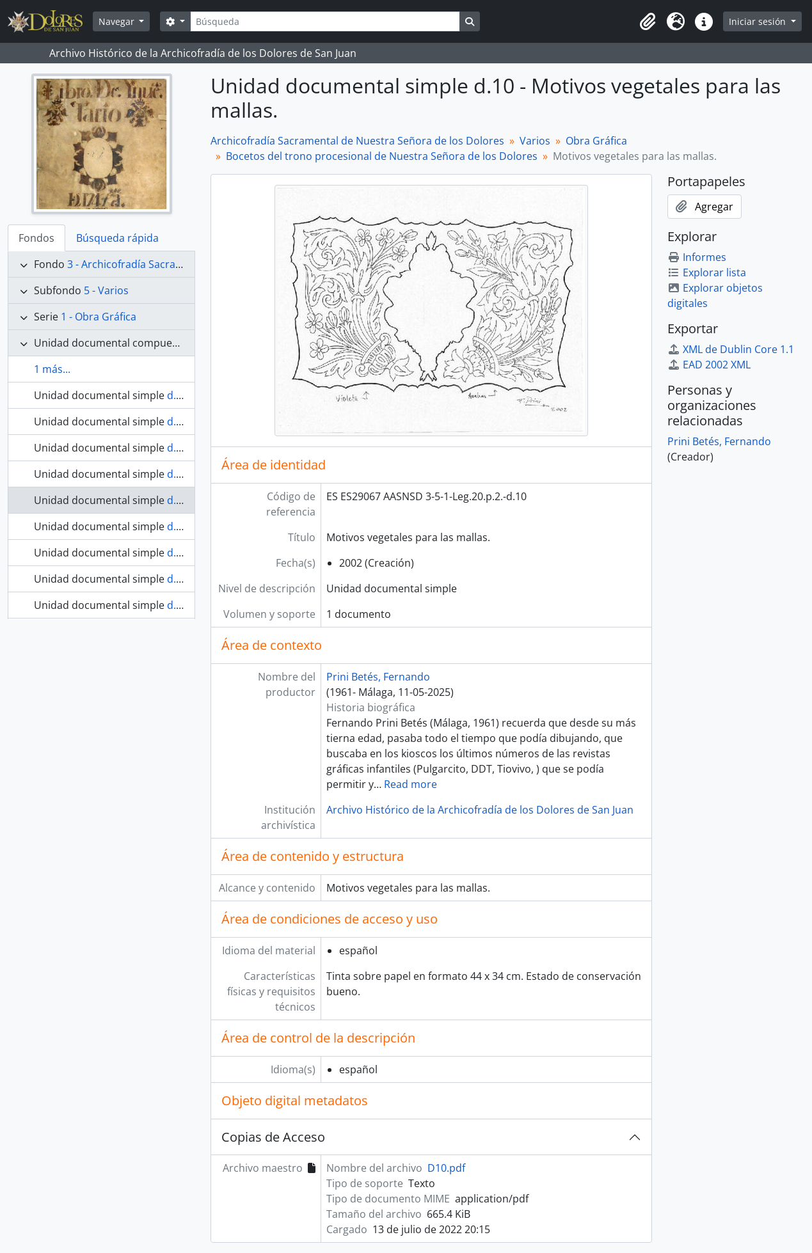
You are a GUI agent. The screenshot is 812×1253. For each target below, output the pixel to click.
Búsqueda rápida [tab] (117, 238)
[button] (647, 22)
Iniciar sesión (758, 21)
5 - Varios (106, 290)
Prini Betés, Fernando (378, 677)
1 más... (52, 369)
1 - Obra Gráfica (98, 317)
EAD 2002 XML (709, 365)
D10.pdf (446, 1168)
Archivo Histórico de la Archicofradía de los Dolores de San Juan (479, 810)
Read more (410, 784)
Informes (696, 257)
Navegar (118, 21)
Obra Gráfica (596, 141)
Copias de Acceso (273, 1137)
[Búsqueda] (325, 21)
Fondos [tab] (36, 238)
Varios (535, 141)
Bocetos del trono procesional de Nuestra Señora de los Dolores (381, 156)
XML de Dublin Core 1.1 (730, 349)
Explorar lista (706, 272)
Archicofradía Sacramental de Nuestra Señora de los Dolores (357, 141)
